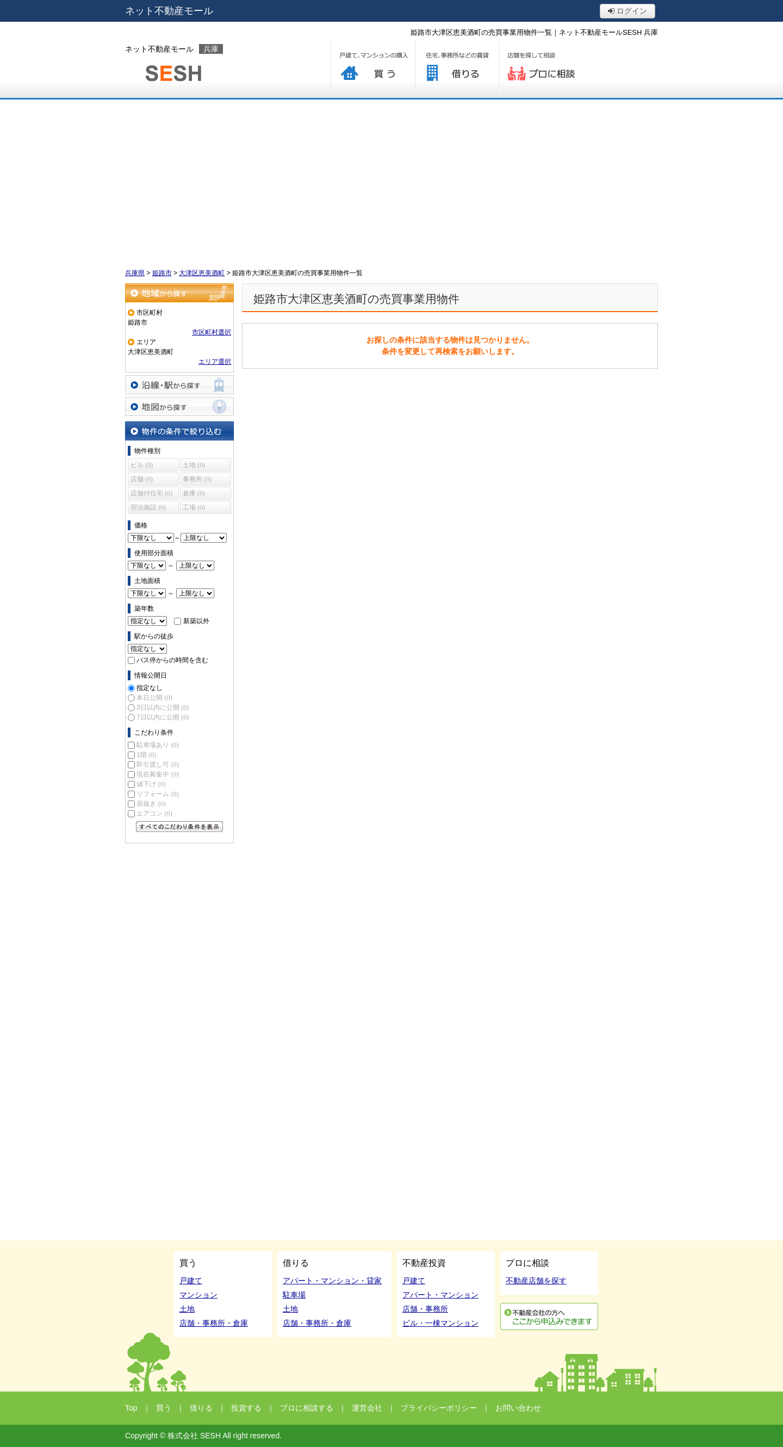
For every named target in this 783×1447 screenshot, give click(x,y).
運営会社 (367, 1407)
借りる (457, 69)
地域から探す (179, 292)
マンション (198, 1294)
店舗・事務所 (425, 1309)
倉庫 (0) (194, 493)
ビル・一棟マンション (440, 1323)
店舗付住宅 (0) (151, 493)
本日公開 (154, 697)
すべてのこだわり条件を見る (179, 826)
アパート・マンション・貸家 (332, 1280)
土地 (187, 1309)
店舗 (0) (141, 479)
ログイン (627, 11)
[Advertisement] (391, 181)
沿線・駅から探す (179, 384)
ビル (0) (141, 465)
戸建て (190, 1280)
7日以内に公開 (162, 717)
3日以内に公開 (162, 707)
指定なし (149, 688)
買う (373, 69)
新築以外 (196, 621)
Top (131, 1407)
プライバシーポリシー (439, 1407)
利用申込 (549, 1316)
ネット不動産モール (169, 10)
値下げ (150, 784)
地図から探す (179, 406)
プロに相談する (541, 69)
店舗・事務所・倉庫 (213, 1323)
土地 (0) (194, 465)
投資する (246, 1407)
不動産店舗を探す (536, 1280)
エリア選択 (214, 361)
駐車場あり (157, 745)
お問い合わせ (518, 1407)
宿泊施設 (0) (148, 507)
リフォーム (157, 794)
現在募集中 (157, 774)
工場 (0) (194, 507)
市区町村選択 (211, 332)
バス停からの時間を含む (172, 660)
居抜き (150, 804)
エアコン (154, 813)
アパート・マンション (440, 1294)
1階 (146, 755)
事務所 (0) (197, 479)
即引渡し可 (157, 764)
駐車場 (294, 1294)
